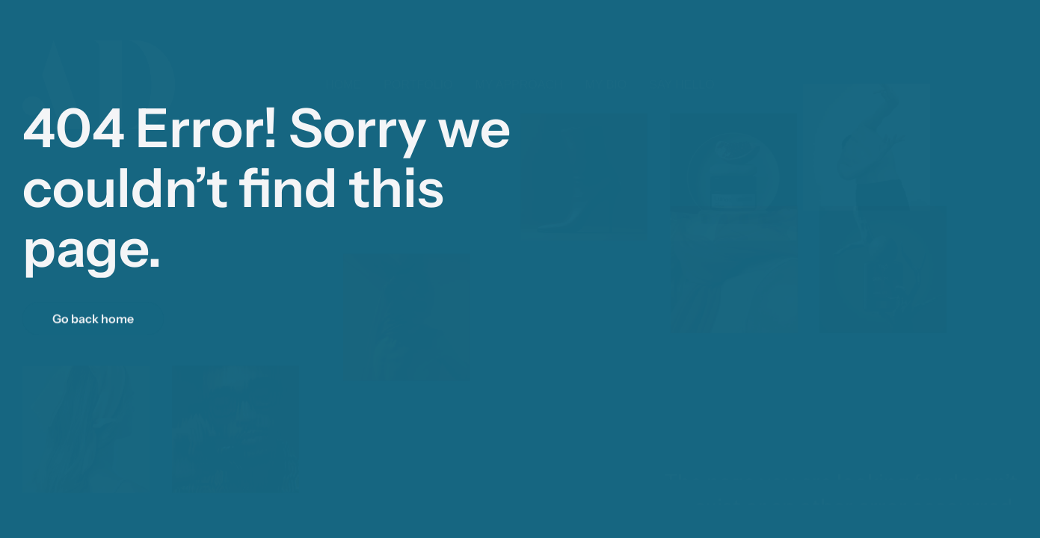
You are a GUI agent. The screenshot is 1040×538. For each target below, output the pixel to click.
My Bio (606, 70)
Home (343, 70)
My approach (518, 70)
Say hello (681, 70)
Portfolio (418, 70)
